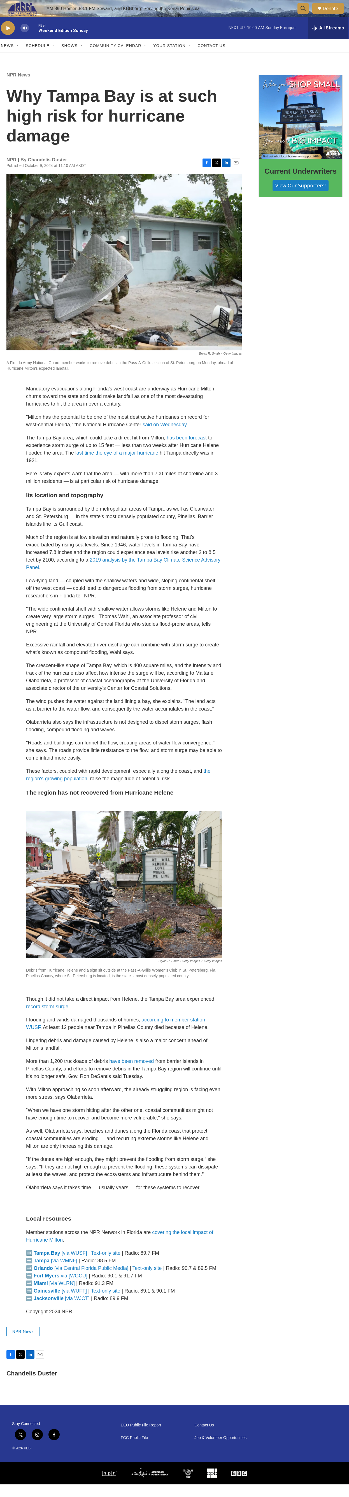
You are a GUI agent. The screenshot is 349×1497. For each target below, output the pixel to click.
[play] (7, 41)
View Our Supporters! (300, 198)
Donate (334, 15)
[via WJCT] (62, 1311)
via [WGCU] (60, 1288)
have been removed (131, 1074)
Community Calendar (115, 58)
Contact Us (211, 58)
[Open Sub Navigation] (18, 58)
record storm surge (47, 1019)
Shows (69, 58)
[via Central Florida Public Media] (81, 1281)
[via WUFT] (60, 1303)
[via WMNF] (55, 1273)
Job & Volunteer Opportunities (220, 1450)
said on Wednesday (164, 437)
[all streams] (328, 40)
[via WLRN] (54, 1296)
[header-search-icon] (305, 14)
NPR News (18, 87)
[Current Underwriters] (300, 129)
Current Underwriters (300, 184)
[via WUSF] (60, 1265)
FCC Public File (134, 1450)
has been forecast (187, 450)
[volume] (24, 40)
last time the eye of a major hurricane (116, 465)
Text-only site (105, 1265)
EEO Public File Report (141, 1438)
